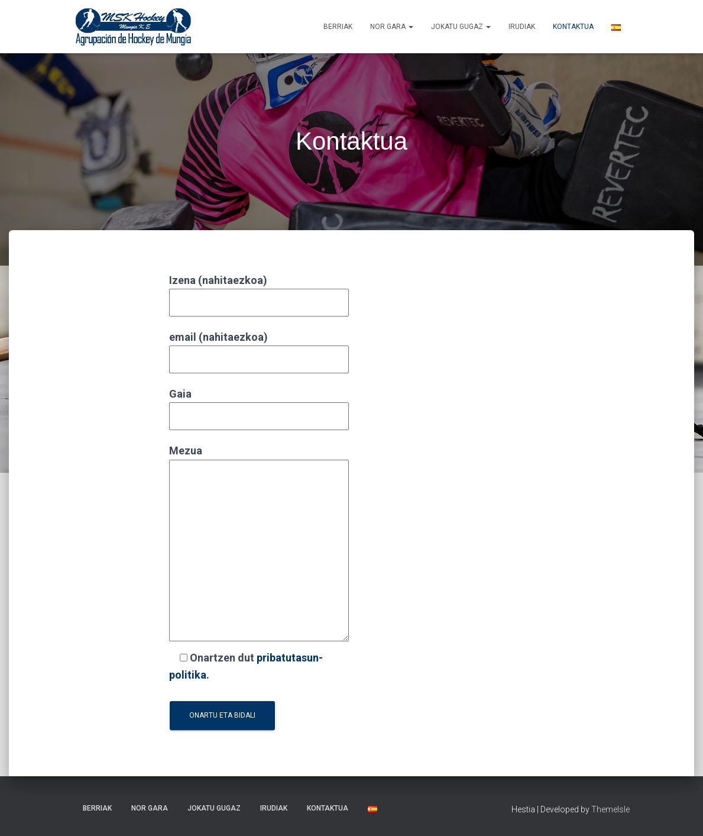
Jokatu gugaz (461, 26)
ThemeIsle (610, 809)
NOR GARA (391, 26)
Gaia (259, 405)
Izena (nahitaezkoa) (259, 291)
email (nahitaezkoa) (259, 348)
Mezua (259, 543)
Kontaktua (573, 26)
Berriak (337, 26)
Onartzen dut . (246, 666)
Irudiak (521, 26)
